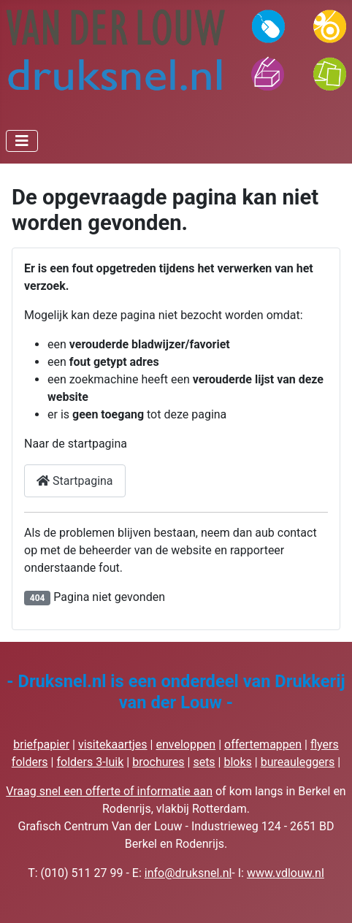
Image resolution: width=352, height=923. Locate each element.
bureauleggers (298, 762)
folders (30, 762)
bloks (237, 762)
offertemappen (263, 744)
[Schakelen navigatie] (22, 141)
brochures (158, 762)
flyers (324, 744)
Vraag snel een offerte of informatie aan (109, 791)
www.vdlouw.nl (285, 873)
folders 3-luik (89, 762)
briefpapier (41, 744)
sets (204, 762)
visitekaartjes (113, 744)
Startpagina (75, 481)
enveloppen (185, 744)
